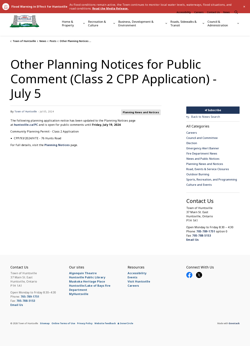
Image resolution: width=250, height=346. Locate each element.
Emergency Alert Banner (202, 148)
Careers (198, 18)
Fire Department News (201, 153)
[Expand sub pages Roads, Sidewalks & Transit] (203, 30)
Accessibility (184, 18)
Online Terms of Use (63, 323)
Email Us (192, 240)
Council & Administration (217, 30)
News (226, 18)
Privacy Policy (85, 323)
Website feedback (105, 323)
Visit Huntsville (139, 281)
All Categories (197, 126)
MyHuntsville (79, 294)
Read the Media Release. (110, 8)
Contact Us (213, 18)
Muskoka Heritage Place (87, 281)
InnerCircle (125, 323)
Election (191, 143)
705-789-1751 (205, 231)
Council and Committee (202, 138)
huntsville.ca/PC (26, 125)
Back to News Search (205, 117)
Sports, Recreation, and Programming (211, 179)
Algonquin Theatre (83, 273)
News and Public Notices (202, 159)
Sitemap (45, 323)
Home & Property (68, 30)
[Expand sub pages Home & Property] (83, 30)
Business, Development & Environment (135, 30)
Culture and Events (199, 185)
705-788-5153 (201, 235)
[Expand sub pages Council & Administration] (238, 30)
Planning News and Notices (141, 112)
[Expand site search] (236, 18)
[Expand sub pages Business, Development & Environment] (166, 30)
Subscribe (213, 110)
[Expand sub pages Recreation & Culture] (114, 30)
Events (132, 277)
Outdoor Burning (197, 174)
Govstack (234, 323)
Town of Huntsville (25, 111)
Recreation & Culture (97, 30)
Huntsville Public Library (87, 277)
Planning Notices (57, 145)
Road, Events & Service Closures (207, 169)
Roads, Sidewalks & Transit (183, 30)
